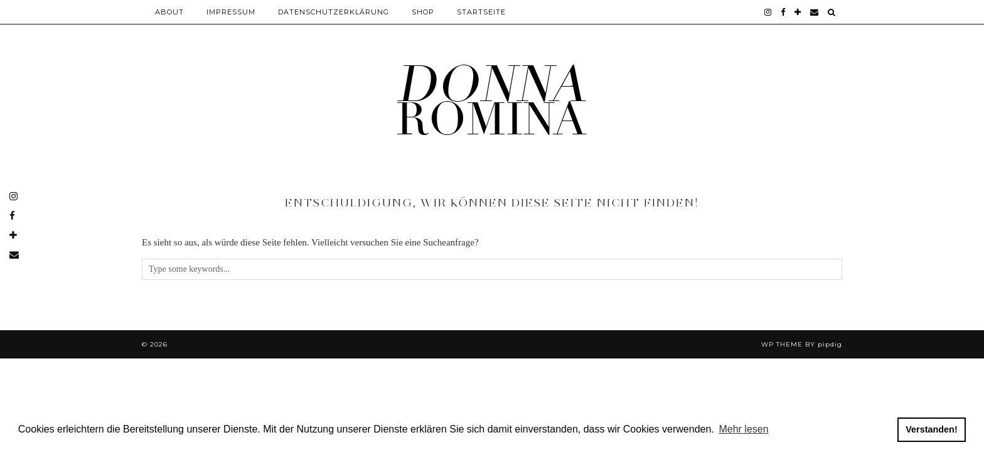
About (169, 12)
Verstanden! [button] (931, 429)
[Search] (832, 12)
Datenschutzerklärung (333, 12)
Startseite (481, 12)
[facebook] (783, 12)
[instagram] (768, 12)
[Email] (814, 12)
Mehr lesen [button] (743, 429)
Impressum (230, 12)
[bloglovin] (797, 12)
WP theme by (801, 344)
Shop (423, 12)
